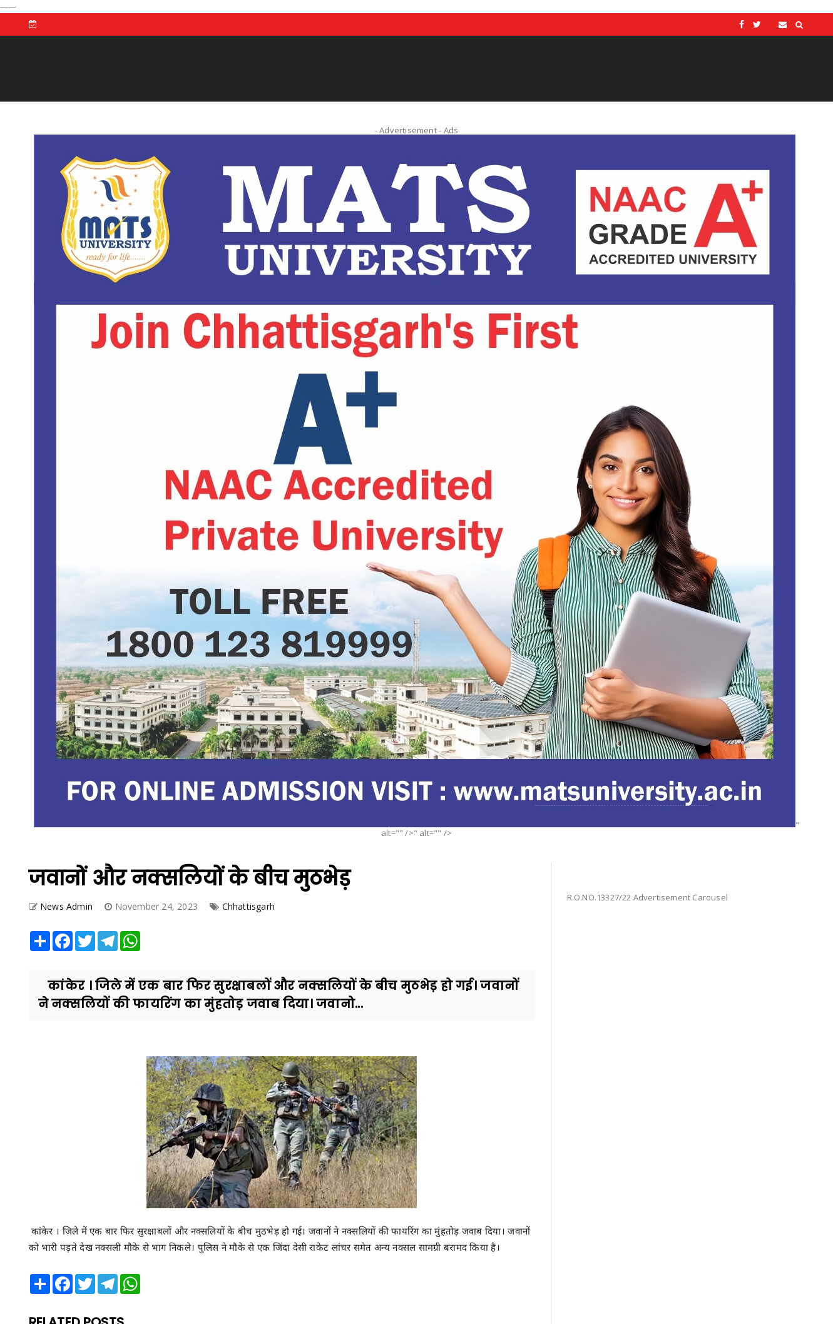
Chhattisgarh (248, 906)
